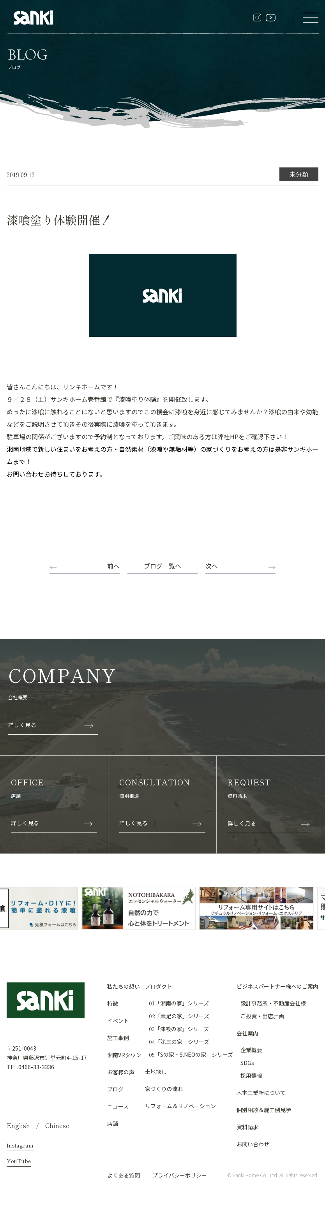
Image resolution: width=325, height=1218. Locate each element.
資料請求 (247, 1127)
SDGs (247, 1063)
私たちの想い (123, 986)
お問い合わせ (253, 1144)
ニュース (118, 1106)
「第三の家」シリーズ (179, 1042)
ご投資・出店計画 (262, 1016)
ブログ (115, 1089)
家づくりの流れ (164, 1089)
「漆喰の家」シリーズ (179, 1029)
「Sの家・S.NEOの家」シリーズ (191, 1054)
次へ (211, 565)
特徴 (112, 1003)
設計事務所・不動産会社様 (273, 1003)
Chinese (57, 1125)
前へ (113, 565)
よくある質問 (123, 1175)
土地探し (156, 1071)
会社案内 (247, 1033)
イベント (118, 1020)
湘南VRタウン (124, 1055)
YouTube (19, 1161)
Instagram (20, 1145)
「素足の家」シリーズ (179, 1016)
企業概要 (251, 1050)
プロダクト (158, 986)
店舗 (112, 1123)
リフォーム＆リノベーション (180, 1106)
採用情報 (251, 1075)
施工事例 (118, 1038)
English (18, 1125)
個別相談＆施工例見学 (264, 1110)
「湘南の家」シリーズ (179, 1003)
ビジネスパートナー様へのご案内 (277, 986)
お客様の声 (120, 1072)
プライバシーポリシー (179, 1175)
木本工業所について (261, 1093)
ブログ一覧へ (162, 565)
